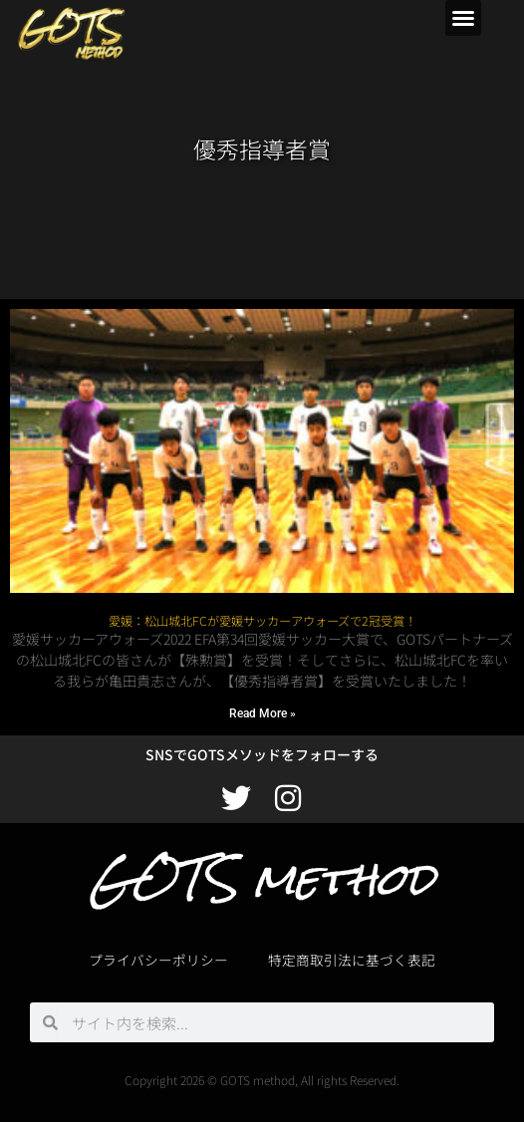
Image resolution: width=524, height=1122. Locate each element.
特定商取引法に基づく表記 (351, 960)
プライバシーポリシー (158, 960)
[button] (463, 18)
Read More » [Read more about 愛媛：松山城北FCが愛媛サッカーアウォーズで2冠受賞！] (262, 713)
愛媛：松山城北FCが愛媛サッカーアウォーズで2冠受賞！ (262, 621)
